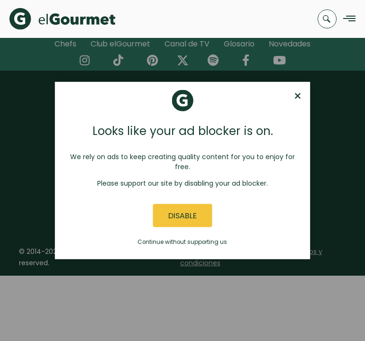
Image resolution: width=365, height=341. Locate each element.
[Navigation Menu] (347, 19)
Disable (182, 215)
